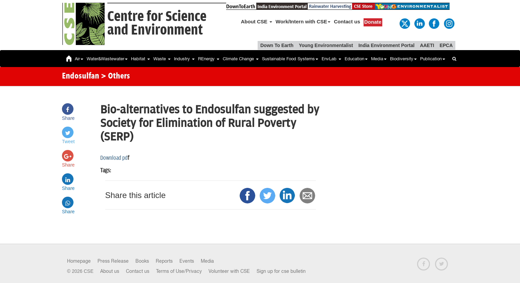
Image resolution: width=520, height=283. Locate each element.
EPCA (446, 45)
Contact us (347, 21)
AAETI (427, 45)
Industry (184, 58)
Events (186, 261)
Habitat (140, 58)
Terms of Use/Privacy (179, 271)
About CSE (257, 21)
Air (79, 58)
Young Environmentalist (326, 45)
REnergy (208, 58)
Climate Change (241, 58)
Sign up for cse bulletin (281, 271)
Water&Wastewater (107, 58)
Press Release (113, 261)
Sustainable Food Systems (290, 58)
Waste (162, 58)
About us (109, 271)
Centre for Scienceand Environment (157, 23)
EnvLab (331, 58)
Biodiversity (403, 58)
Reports (164, 261)
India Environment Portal (387, 45)
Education (356, 58)
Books (142, 261)
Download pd (114, 158)
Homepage (79, 261)
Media (379, 58)
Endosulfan (80, 76)
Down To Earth (277, 45)
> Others (115, 76)
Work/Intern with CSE (303, 21)
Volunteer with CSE (229, 271)
